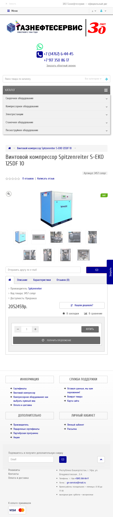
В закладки (70, 313)
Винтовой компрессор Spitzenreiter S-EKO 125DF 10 (44, 148)
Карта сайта (73, 400)
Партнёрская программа (25, 433)
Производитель (20, 424)
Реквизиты (14, 470)
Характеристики (42, 280)
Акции (16, 437)
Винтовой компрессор (24, 392)
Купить (90, 329)
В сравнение (93, 313)
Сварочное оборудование (19, 98)
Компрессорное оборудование (22, 106)
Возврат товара (74, 396)
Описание (22, 280)
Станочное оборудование (19, 122)
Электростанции (14, 114)
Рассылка (72, 428)
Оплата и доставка (22, 405)
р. (94, 11)
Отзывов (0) (63, 280)
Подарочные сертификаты (26, 428)
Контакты (13, 473)
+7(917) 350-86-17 (82, 478)
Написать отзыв (45, 178)
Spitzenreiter (35, 288)
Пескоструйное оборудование (22, 130)
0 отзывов (28, 178)
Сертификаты (20, 388)
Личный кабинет (75, 424)
